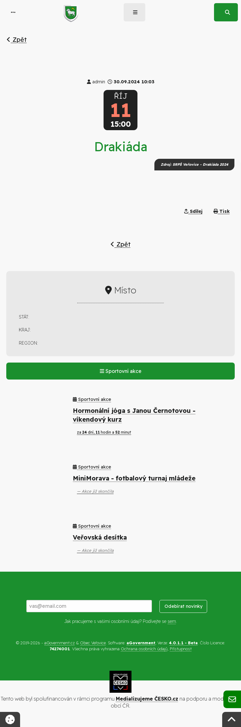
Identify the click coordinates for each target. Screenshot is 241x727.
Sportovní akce (121, 371)
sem (172, 621)
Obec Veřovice (93, 642)
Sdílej (193, 211)
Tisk (221, 211)
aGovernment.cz (59, 642)
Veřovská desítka (100, 537)
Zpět (17, 39)
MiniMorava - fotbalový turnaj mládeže (134, 478)
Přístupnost (181, 648)
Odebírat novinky (183, 606)
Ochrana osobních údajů (144, 648)
